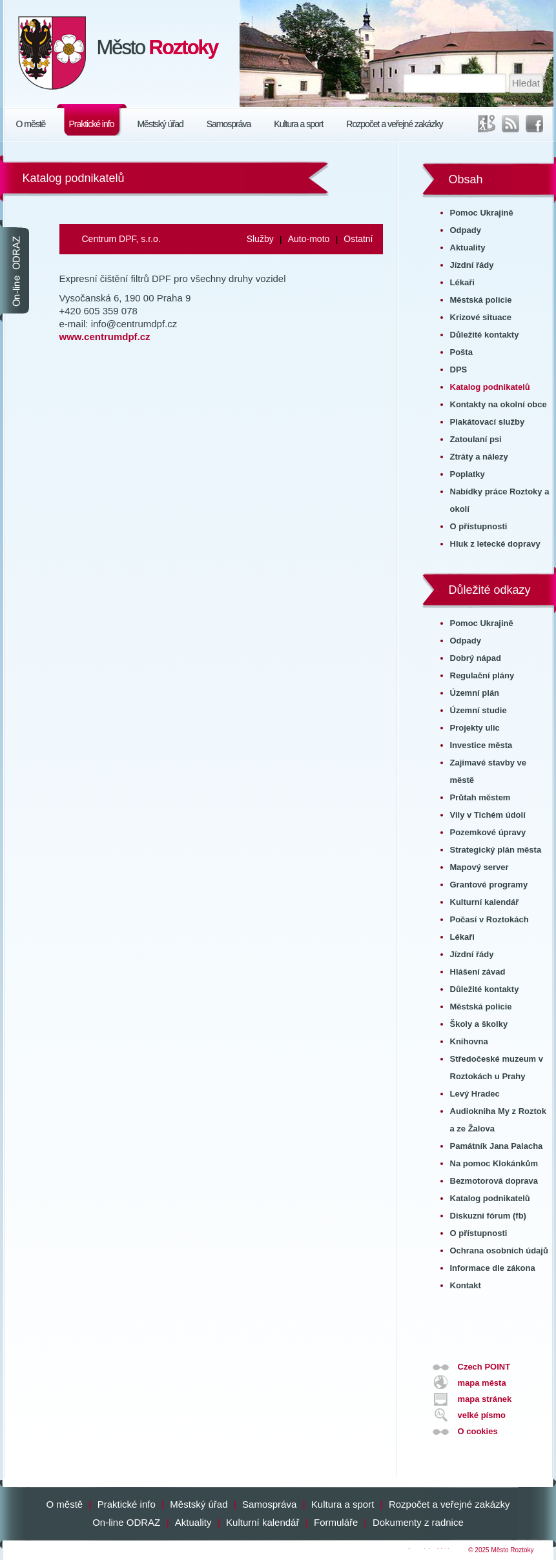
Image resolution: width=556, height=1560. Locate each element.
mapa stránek (485, 1399)
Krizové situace (480, 317)
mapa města (482, 1383)
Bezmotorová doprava (494, 1181)
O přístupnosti (479, 526)
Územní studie (478, 710)
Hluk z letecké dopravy (495, 544)
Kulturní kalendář (484, 902)
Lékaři (462, 282)
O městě (31, 124)
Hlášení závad (478, 972)
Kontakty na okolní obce (498, 404)
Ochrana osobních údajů (499, 1250)
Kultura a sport (298, 124)
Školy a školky (479, 1024)
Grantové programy (489, 884)
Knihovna (469, 1041)
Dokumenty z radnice (418, 1522)
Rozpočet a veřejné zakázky (394, 124)
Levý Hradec (475, 1094)
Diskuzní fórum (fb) (488, 1216)
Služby (260, 239)
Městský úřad (160, 124)
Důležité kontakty (484, 334)
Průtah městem (480, 797)
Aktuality (468, 247)
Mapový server (479, 867)
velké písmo (482, 1415)
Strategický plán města (496, 850)
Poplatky (467, 474)
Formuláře (336, 1522)
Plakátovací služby (487, 422)
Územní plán (475, 693)
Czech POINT (484, 1367)
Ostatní (358, 239)
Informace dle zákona (492, 1268)
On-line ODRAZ (126, 1522)
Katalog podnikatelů (490, 387)
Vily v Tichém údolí (488, 815)
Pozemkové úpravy (488, 832)
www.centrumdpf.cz (104, 336)
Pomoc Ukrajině (481, 213)
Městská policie (481, 300)
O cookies (478, 1431)
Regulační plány (482, 675)
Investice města (481, 745)
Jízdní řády (472, 265)
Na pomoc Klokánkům (494, 1163)
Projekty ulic (475, 728)
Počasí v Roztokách (489, 919)
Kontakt (465, 1285)
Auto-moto (309, 239)
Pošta (461, 352)
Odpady (465, 230)
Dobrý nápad (475, 658)
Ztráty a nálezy (479, 456)
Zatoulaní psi (476, 439)
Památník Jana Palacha (496, 1146)
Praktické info (91, 124)
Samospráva (229, 124)
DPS (459, 369)
